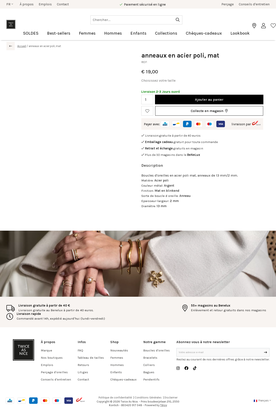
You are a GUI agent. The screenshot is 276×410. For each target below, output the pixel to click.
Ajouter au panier (209, 99)
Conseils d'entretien (254, 4)
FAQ (80, 350)
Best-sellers (58, 33)
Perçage (227, 4)
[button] (209, 111)
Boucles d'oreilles (156, 350)
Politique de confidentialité (115, 397)
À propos (27, 4)
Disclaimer (170, 397)
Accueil (21, 46)
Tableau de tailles (91, 358)
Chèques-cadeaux (204, 33)
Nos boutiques (52, 358)
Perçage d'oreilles (54, 372)
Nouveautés (119, 350)
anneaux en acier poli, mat (45, 46)
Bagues (148, 372)
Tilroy (163, 405)
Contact (63, 4)
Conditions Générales (148, 397)
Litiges (83, 372)
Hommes (113, 33)
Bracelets (150, 358)
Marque (46, 350)
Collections (166, 33)
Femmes (87, 33)
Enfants (138, 33)
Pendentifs (151, 379)
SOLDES (30, 33)
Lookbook (240, 33)
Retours (83, 365)
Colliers (149, 365)
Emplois (45, 4)
